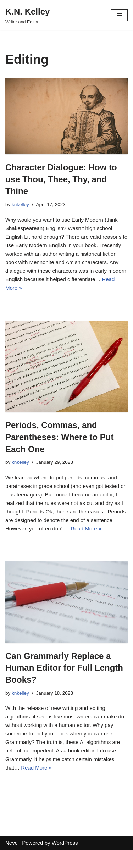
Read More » (86, 529)
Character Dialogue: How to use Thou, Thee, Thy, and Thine (61, 179)
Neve (11, 843)
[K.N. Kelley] (27, 15)
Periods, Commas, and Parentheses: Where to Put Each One (59, 437)
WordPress (65, 843)
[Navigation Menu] (119, 15)
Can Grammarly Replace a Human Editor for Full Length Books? (64, 667)
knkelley (20, 204)
